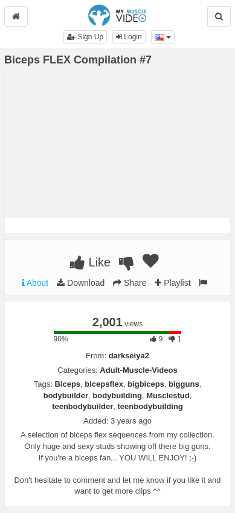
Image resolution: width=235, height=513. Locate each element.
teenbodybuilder (82, 406)
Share (129, 283)
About (35, 283)
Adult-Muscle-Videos (138, 370)
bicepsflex (104, 384)
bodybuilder (65, 395)
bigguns (184, 384)
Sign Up (85, 37)
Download (81, 283)
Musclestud (168, 395)
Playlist (172, 283)
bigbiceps (145, 384)
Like (90, 262)
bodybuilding (117, 395)
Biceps (67, 384)
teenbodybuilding (150, 406)
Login (129, 37)
